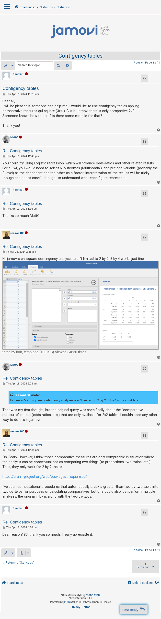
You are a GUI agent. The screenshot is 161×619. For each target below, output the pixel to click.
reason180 (17, 233)
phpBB (67, 602)
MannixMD (93, 595)
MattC (14, 137)
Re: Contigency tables (22, 151)
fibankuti (18, 74)
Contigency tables (80, 56)
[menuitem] (140, 583)
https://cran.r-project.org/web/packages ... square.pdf (44, 477)
